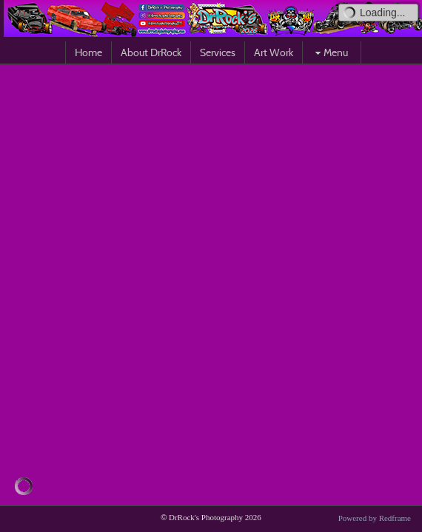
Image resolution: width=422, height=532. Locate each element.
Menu (330, 52)
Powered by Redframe (374, 518)
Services (217, 52)
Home (88, 52)
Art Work (273, 52)
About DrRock (151, 52)
